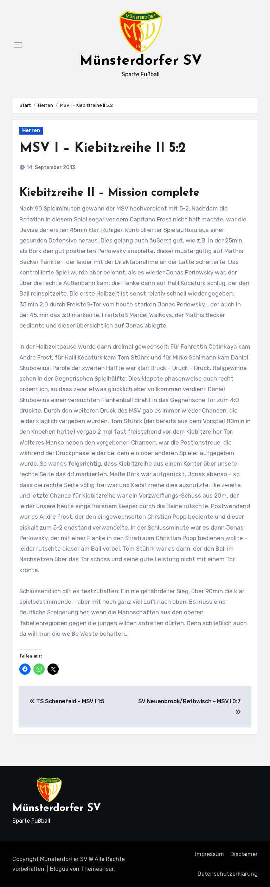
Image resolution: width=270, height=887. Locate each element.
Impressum (209, 854)
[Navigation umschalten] (18, 45)
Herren (31, 131)
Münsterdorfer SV (140, 61)
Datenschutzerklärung (228, 873)
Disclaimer (244, 854)
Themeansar (97, 869)
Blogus (59, 869)
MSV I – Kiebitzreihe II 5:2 (102, 148)
